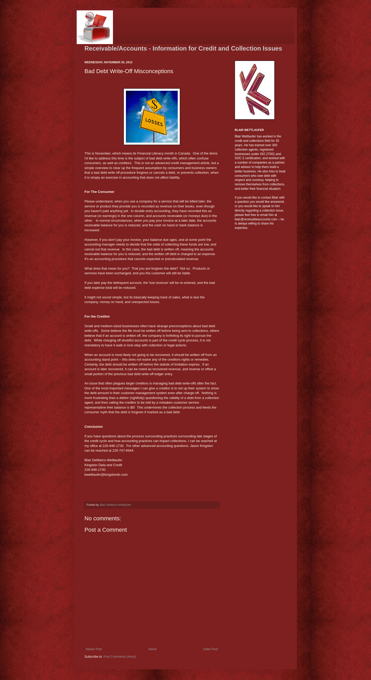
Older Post (210, 649)
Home (152, 649)
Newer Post (94, 649)
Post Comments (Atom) (119, 656)
